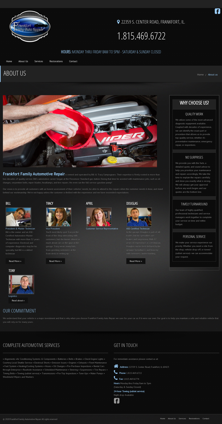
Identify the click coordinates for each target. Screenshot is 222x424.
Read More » (15, 261)
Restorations (56, 61)
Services (39, 61)
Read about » (18, 300)
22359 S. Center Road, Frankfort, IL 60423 (148, 367)
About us (213, 74)
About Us (23, 61)
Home (9, 61)
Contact (73, 61)
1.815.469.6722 (134, 373)
